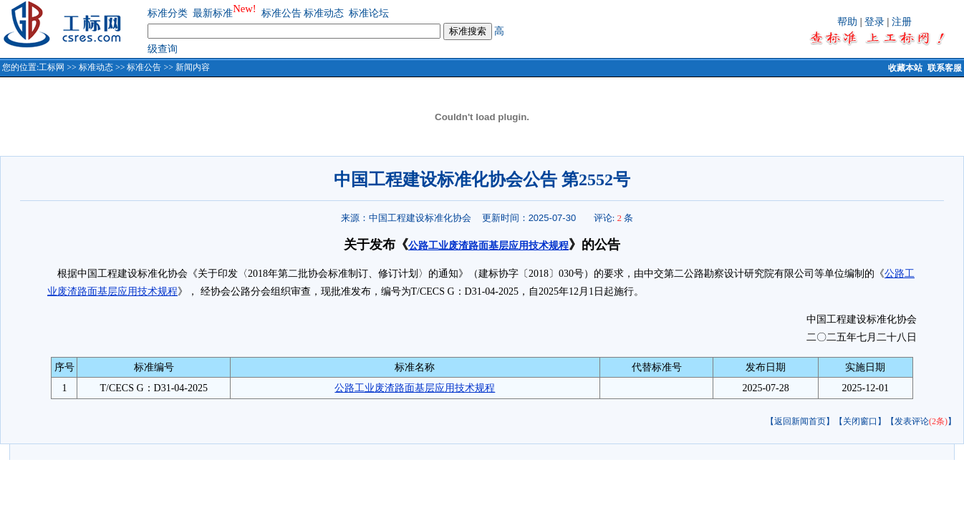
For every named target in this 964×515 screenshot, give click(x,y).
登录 (874, 21)
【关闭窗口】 (860, 421)
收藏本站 (905, 68)
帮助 (847, 21)
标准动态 (324, 13)
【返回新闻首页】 (800, 421)
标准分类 (168, 13)
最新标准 (213, 13)
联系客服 (944, 68)
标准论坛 (369, 13)
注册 (902, 21)
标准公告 (281, 13)
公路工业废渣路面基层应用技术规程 (488, 245)
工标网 (51, 67)
